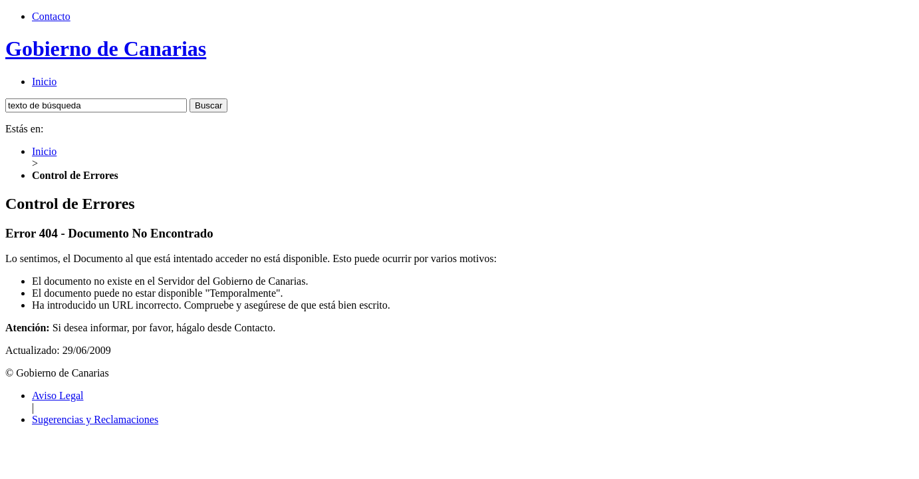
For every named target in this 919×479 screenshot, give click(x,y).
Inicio (44, 81)
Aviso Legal (57, 395)
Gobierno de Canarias (105, 49)
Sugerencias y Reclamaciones (95, 419)
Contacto (51, 16)
